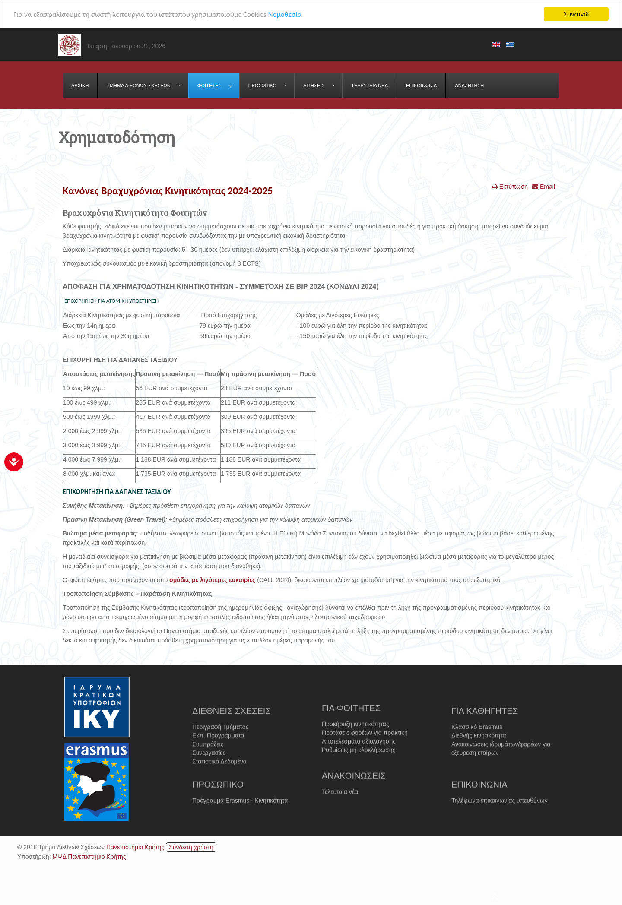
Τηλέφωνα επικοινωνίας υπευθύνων (499, 814)
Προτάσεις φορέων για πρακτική (365, 755)
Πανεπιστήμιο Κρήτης (135, 847)
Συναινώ (576, 14)
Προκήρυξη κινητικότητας (355, 746)
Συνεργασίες (208, 778)
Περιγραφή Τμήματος (220, 752)
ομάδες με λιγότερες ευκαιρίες (212, 579)
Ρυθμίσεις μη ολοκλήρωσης (358, 772)
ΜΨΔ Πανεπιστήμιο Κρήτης (89, 856)
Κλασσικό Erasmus (476, 752)
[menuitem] (80, 85)
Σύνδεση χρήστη (191, 847)
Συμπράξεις (207, 769)
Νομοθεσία (284, 14)
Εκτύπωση (510, 186)
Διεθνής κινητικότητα (478, 760)
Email (543, 186)
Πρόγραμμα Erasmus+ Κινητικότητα (240, 814)
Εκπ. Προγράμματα (218, 760)
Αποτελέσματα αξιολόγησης (359, 763)
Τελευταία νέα (340, 806)
